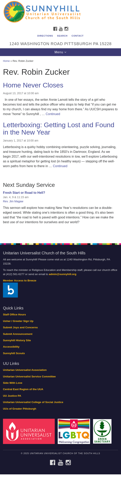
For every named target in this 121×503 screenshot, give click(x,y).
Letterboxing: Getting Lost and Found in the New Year (58, 128)
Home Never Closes (33, 85)
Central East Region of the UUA (23, 389)
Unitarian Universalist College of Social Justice (33, 402)
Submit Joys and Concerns (20, 327)
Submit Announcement (17, 333)
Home (6, 60)
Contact (78, 36)
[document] (60, 147)
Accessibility (11, 346)
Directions (45, 36)
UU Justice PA (12, 395)
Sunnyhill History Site (17, 340)
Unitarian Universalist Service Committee (29, 376)
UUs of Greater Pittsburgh (19, 408)
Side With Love (12, 382)
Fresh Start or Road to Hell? (24, 192)
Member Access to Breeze (19, 280)
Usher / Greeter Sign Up (18, 321)
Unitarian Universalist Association (25, 369)
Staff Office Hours (14, 314)
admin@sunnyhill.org (62, 274)
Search (62, 36)
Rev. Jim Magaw (13, 201)
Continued (53, 114)
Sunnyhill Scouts (14, 353)
